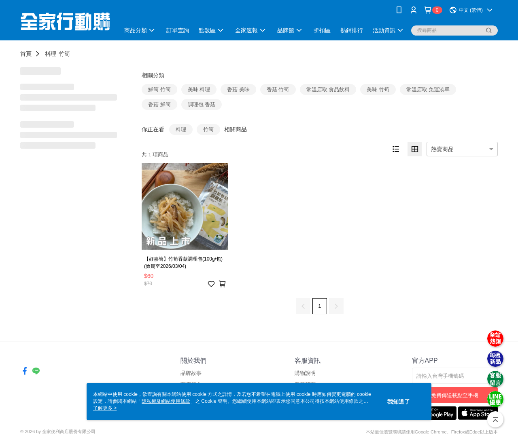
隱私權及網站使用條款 (166, 401)
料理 (50, 53)
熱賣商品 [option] (442, 149)
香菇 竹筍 (278, 89)
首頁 (26, 53)
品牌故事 (191, 373)
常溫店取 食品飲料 (328, 89)
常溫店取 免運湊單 (428, 89)
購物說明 (305, 373)
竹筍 (64, 53)
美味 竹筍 (378, 89)
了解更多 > (105, 408)
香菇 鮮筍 (159, 104)
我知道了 (398, 401)
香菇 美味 (238, 89)
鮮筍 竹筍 (159, 89)
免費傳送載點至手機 (454, 395)
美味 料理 (199, 89)
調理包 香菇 (202, 104)
